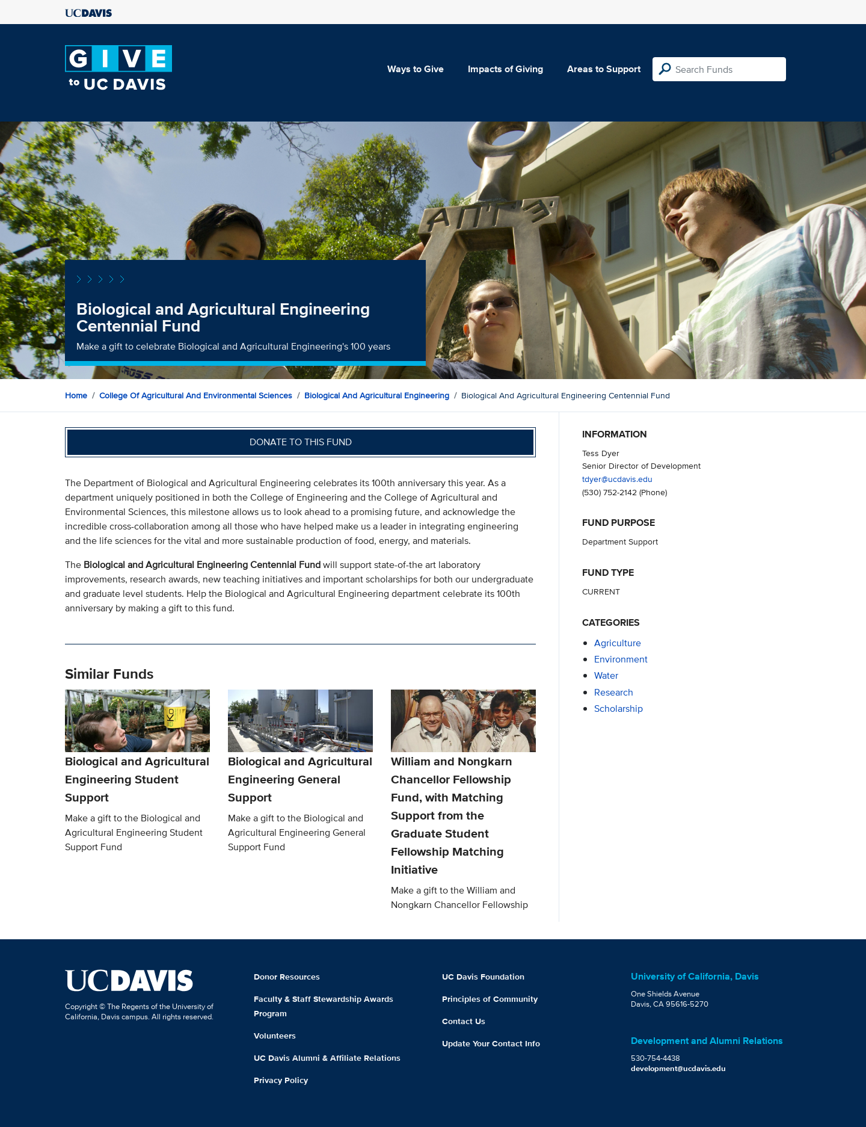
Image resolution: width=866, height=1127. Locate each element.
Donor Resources (287, 977)
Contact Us (463, 1021)
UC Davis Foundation (483, 977)
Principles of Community (490, 999)
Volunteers (275, 1036)
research (613, 692)
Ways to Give (415, 69)
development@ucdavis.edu (678, 1068)
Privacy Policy (281, 1080)
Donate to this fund (301, 442)
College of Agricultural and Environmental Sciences (195, 395)
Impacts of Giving (505, 69)
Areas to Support (603, 69)
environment (621, 659)
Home (76, 395)
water (606, 675)
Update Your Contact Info (491, 1043)
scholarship (618, 708)
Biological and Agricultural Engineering (376, 395)
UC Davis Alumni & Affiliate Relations (327, 1058)
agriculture (617, 643)
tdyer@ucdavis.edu (617, 478)
